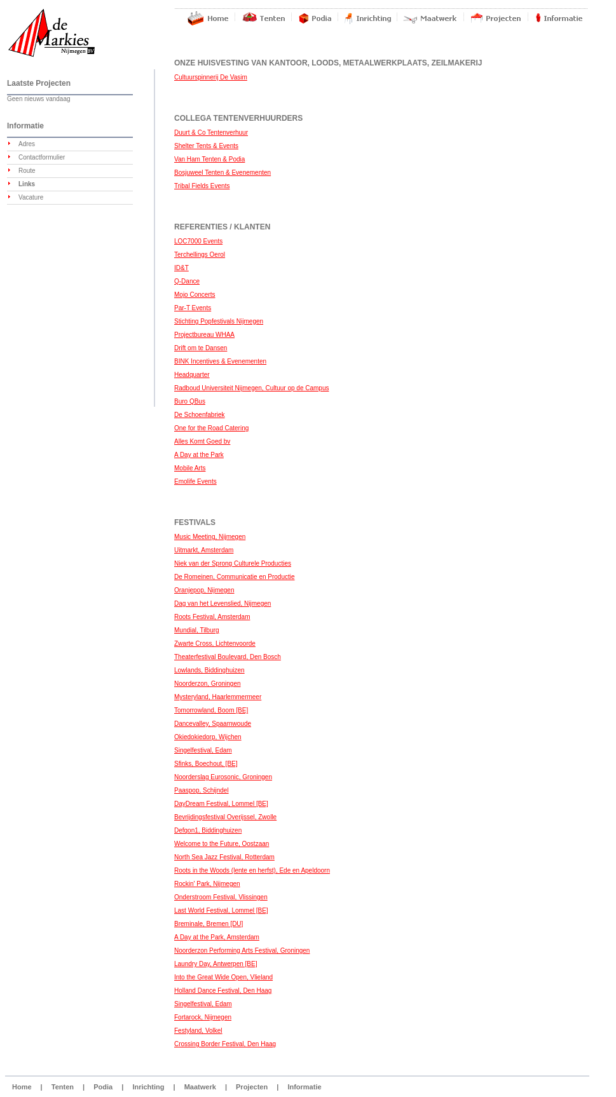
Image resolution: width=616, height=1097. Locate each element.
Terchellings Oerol (199, 254)
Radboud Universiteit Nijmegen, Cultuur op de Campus (251, 388)
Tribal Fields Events (201, 185)
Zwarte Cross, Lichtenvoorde (215, 643)
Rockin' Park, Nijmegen (207, 883)
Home (22, 1087)
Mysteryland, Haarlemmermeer (217, 696)
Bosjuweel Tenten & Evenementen (222, 172)
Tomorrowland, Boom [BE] (211, 710)
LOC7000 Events (198, 241)
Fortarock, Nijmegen (202, 1017)
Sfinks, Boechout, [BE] (206, 763)
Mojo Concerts (194, 294)
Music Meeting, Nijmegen (209, 536)
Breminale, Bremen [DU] (208, 923)
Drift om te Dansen (200, 347)
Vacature (30, 197)
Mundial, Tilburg (196, 630)
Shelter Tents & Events (206, 145)
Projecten (252, 1087)
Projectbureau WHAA (204, 334)
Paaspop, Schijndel (201, 790)
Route (27, 170)
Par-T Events (192, 307)
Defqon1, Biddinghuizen (208, 830)
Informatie (304, 1087)
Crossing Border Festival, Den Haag (225, 1043)
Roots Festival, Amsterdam (212, 616)
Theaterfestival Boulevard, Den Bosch (227, 656)
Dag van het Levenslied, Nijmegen (222, 603)
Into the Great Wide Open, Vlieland (223, 977)
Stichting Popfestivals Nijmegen (218, 321)
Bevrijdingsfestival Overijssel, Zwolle (225, 817)
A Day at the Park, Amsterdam (216, 937)
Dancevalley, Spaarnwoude (212, 723)
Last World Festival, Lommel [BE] (221, 910)
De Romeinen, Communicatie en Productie (234, 576)
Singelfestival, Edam (203, 750)
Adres (26, 143)
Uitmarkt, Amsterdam (203, 550)
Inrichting (148, 1087)
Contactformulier (41, 157)
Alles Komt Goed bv (202, 441)
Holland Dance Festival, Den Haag (222, 990)
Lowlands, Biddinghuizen (209, 670)
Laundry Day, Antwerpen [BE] (215, 963)
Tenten (62, 1087)
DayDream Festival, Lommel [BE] (221, 803)
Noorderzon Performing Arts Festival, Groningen (242, 950)
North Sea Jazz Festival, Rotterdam (224, 857)
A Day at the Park (199, 454)
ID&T (181, 267)
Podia (103, 1087)
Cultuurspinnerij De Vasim (210, 77)
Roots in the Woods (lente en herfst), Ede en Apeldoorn (252, 870)
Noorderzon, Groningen (207, 683)
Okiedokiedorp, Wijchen (208, 736)
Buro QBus (189, 401)
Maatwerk (200, 1087)
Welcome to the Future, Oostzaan (221, 843)
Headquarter (192, 374)
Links (26, 184)
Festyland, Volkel (198, 1030)
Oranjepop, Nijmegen (204, 590)
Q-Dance (187, 281)
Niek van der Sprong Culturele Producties (232, 563)
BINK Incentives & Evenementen (220, 361)
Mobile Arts (189, 468)
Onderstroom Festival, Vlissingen (221, 897)
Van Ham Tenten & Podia (209, 159)
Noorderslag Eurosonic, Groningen (223, 776)
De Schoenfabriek (199, 414)
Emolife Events (195, 481)
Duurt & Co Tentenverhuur (211, 132)
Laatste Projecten (39, 83)
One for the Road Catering (211, 428)
